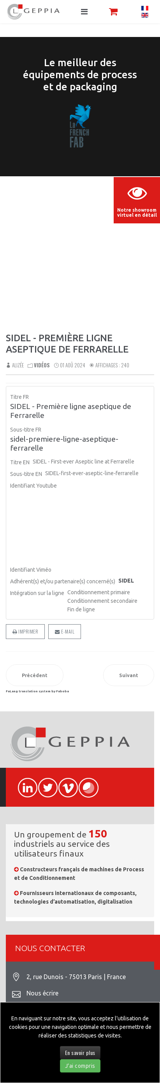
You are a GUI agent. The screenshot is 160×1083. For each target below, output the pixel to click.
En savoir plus (80, 1052)
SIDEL (126, 580)
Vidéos (42, 365)
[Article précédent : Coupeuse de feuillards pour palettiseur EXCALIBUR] (34, 675)
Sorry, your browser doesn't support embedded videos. (80, 222)
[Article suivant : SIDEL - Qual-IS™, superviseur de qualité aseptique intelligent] (128, 675)
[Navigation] (84, 11)
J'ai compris (80, 1066)
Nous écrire (42, 993)
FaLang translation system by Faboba (37, 691)
